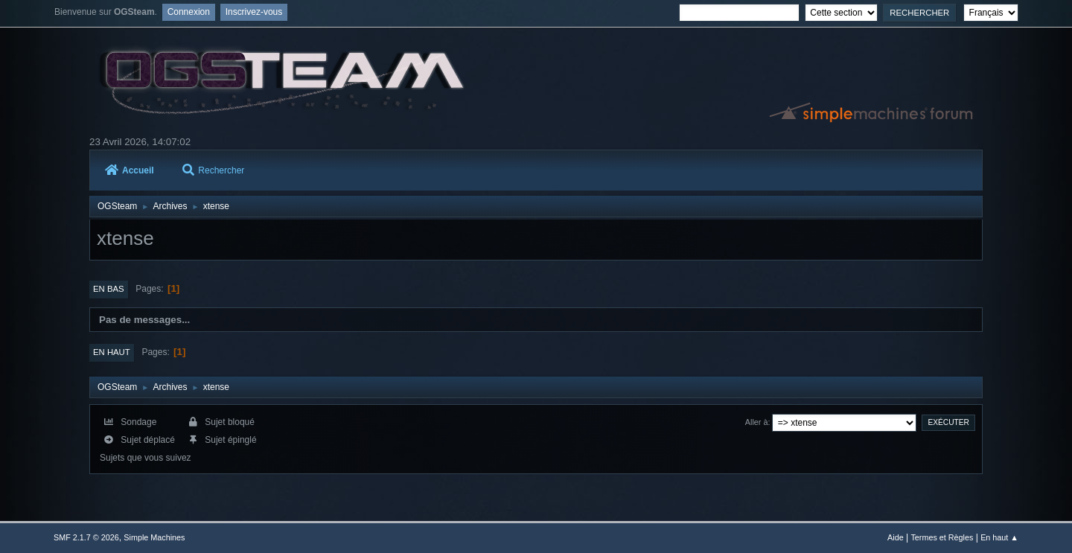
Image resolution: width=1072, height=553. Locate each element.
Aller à (756, 422)
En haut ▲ (999, 537)
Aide (895, 537)
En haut (111, 352)
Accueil (129, 170)
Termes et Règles (941, 537)
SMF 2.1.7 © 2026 (86, 537)
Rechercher (213, 170)
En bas (108, 288)
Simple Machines (154, 537)
